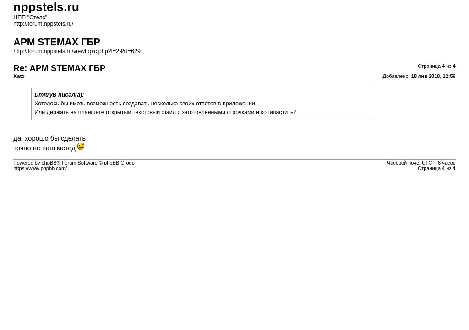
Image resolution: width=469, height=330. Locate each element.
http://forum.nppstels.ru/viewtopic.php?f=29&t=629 (77, 51)
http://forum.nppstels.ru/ (43, 24)
